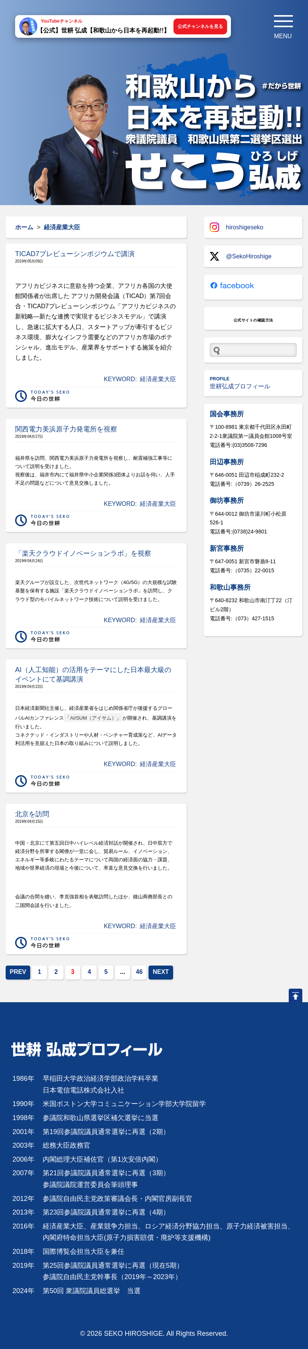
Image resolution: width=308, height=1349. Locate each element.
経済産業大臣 (158, 379)
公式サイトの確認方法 (253, 320)
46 (139, 972)
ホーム (24, 227)
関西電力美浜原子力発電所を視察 (66, 429)
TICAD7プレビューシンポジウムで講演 (75, 254)
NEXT (161, 972)
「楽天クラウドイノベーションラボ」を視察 (83, 553)
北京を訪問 (32, 814)
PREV (18, 972)
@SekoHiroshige (240, 256)
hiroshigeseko (236, 227)
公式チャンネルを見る (200, 26)
